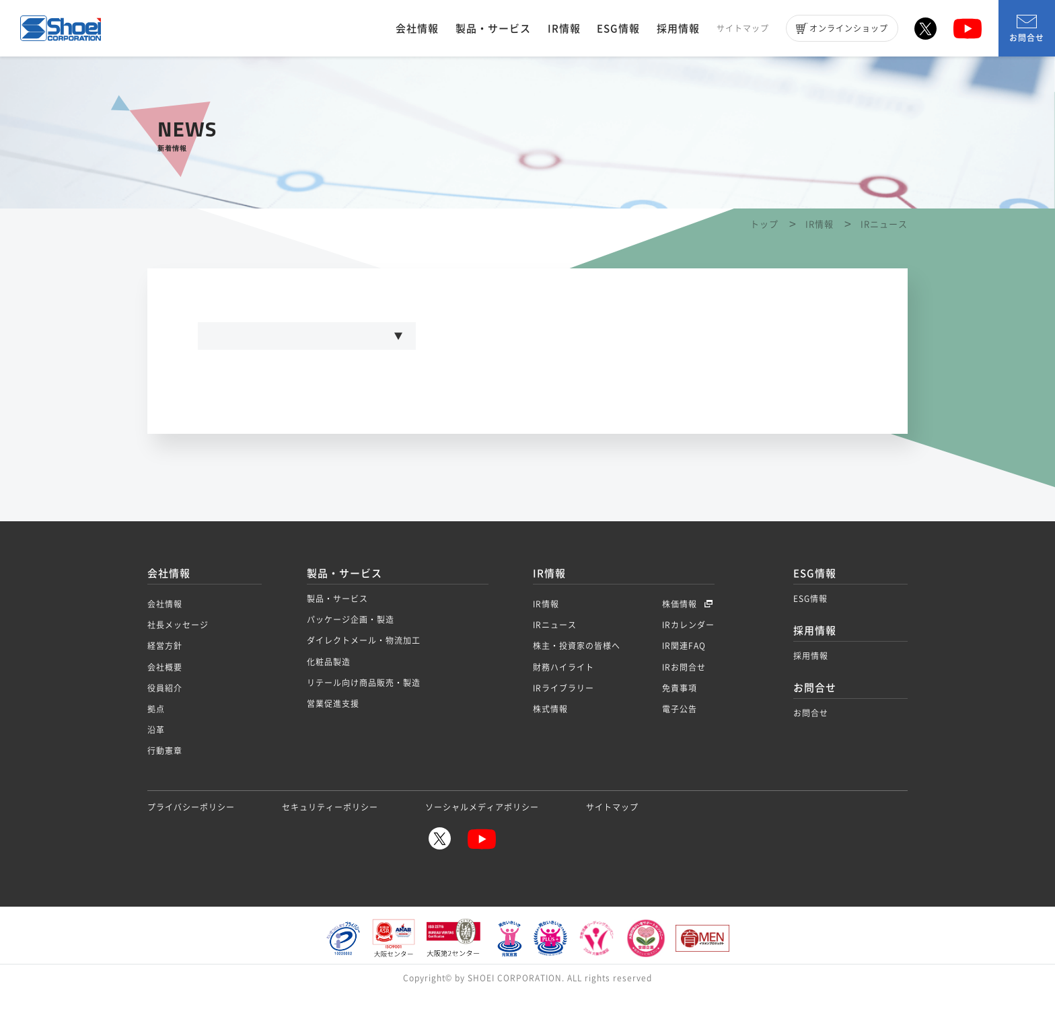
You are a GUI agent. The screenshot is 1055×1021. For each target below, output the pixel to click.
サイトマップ (743, 28)
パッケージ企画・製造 (350, 652)
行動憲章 (164, 783)
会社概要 (164, 699)
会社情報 (417, 28)
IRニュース (555, 657)
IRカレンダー (688, 657)
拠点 (156, 741)
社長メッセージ (178, 657)
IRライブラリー (563, 720)
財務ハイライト (563, 699)
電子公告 (679, 741)
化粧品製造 (329, 694)
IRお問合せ (684, 699)
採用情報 (678, 28)
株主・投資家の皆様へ (576, 678)
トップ (764, 251)
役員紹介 (164, 720)
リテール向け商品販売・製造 (364, 715)
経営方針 (164, 678)
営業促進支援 (333, 736)
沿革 (156, 762)
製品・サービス (493, 28)
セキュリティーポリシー (330, 839)
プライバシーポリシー (191, 839)
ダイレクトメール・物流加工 (364, 673)
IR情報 (564, 28)
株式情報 (550, 741)
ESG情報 (618, 28)
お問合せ (1026, 29)
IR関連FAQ (684, 678)
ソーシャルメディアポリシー (482, 839)
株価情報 (681, 636)
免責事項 (679, 720)
